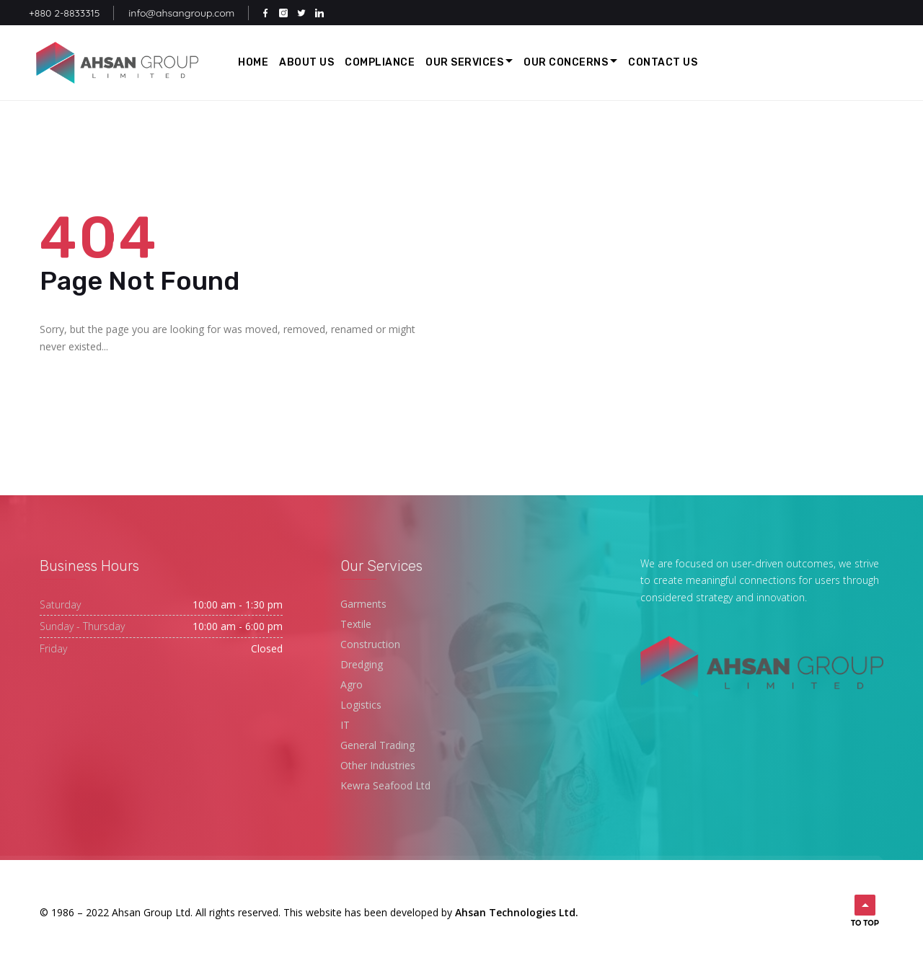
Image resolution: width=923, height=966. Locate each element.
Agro (351, 684)
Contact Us (662, 62)
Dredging (361, 664)
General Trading (377, 745)
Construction (370, 644)
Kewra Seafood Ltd (385, 785)
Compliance (380, 62)
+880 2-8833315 (64, 12)
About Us (306, 62)
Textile (355, 624)
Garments (363, 604)
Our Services (464, 62)
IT (345, 725)
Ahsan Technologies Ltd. (516, 912)
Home (253, 62)
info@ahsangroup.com (181, 12)
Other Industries (377, 765)
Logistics (360, 705)
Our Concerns (566, 62)
